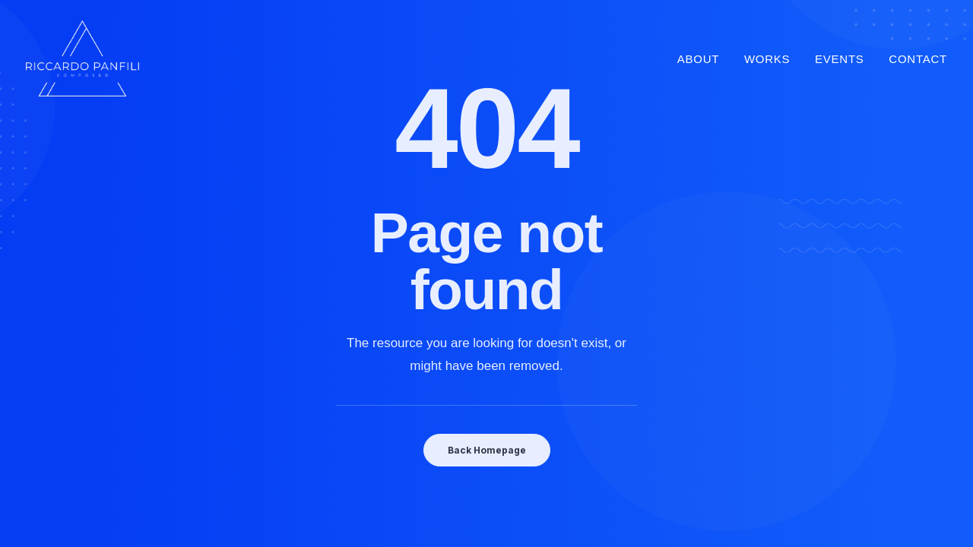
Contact (918, 58)
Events (839, 58)
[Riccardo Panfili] (82, 58)
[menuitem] (703, 58)
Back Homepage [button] (487, 450)
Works (767, 58)
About (698, 58)
